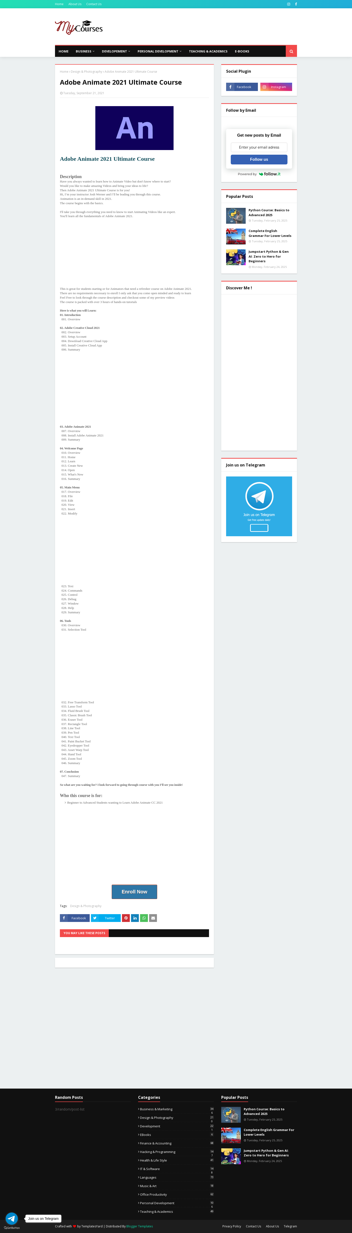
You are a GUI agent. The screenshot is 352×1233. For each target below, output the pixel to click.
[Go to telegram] (12, 1219)
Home (59, 4)
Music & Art (177, 1186)
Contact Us (93, 4)
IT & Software (177, 1169)
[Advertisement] (208, 27)
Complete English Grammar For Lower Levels (270, 233)
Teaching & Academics (177, 1211)
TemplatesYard (92, 1226)
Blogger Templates (139, 1226)
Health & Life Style (177, 1160)
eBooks (177, 1134)
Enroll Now (134, 891)
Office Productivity (177, 1194)
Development (177, 1126)
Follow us (259, 159)
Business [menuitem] (83, 51)
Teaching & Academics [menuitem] (208, 51)
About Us (74, 4)
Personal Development (177, 1203)
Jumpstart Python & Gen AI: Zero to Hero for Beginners (269, 256)
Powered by (259, 174)
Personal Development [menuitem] (158, 51)
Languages (177, 1177)
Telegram (290, 1226)
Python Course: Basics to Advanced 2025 (269, 212)
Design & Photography (86, 72)
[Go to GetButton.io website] (12, 1228)
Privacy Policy (231, 1226)
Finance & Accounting (177, 1143)
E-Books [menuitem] (242, 51)
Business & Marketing (177, 1109)
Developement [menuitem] (114, 51)
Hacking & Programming (177, 1152)
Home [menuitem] (63, 51)
